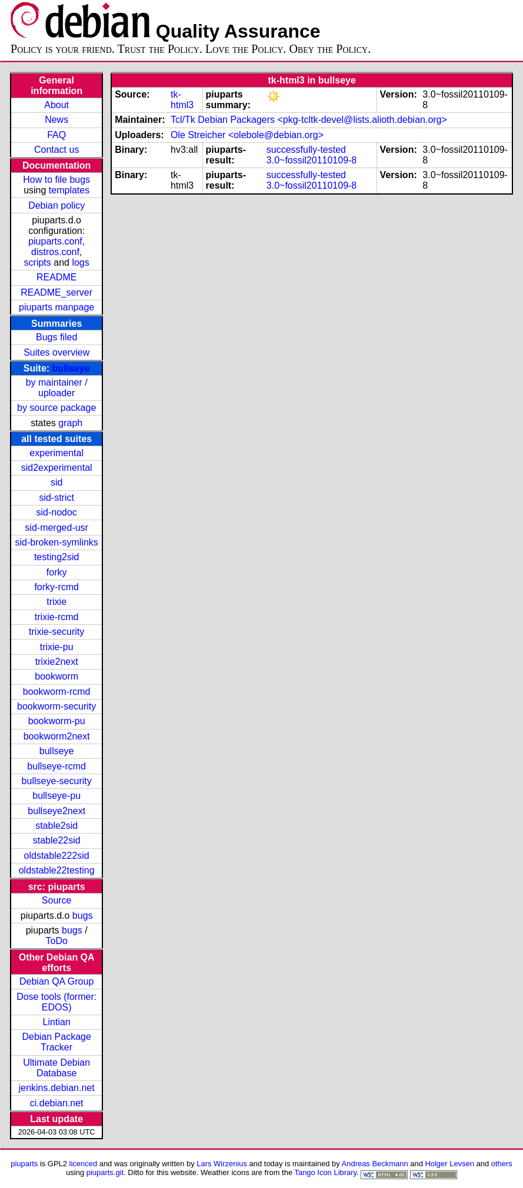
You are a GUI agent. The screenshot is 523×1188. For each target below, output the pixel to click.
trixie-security (56, 632)
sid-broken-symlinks (56, 542)
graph (70, 423)
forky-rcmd (56, 587)
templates (69, 190)
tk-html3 (182, 99)
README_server (56, 292)
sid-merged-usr (56, 528)
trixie (56, 602)
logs (80, 262)
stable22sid (57, 840)
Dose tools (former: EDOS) (56, 1002)
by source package (56, 408)
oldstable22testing (57, 870)
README (56, 277)
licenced (83, 1163)
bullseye (71, 368)
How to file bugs (56, 180)
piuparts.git (105, 1172)
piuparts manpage (56, 307)
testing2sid (56, 557)
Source (57, 900)
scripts (37, 262)
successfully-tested (306, 150)
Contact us (56, 150)
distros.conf (55, 252)
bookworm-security (56, 706)
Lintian (57, 1022)
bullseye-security (57, 781)
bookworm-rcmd (57, 692)
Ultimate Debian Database (56, 1068)
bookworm (56, 676)
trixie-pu (57, 647)
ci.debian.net (57, 1103)
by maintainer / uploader (57, 387)
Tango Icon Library (325, 1172)
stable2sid (56, 826)
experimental (56, 453)
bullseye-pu (56, 796)
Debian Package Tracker (56, 1042)
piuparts (24, 1163)
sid (56, 482)
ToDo (56, 941)
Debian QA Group (56, 981)
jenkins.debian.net (57, 1088)
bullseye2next (56, 811)
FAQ (56, 135)
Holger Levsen (449, 1163)
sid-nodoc (56, 512)
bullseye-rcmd (56, 766)
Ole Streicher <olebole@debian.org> (247, 135)
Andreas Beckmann (375, 1163)
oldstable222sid (56, 856)
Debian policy (56, 205)
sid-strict (56, 498)
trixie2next (56, 662)
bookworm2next (57, 736)
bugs (82, 916)
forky (56, 572)
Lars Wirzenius (221, 1163)
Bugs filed (56, 337)
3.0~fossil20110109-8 (312, 160)
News (56, 120)
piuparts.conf (55, 241)
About (56, 105)
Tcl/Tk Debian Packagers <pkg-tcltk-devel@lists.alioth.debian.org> (309, 120)
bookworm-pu (56, 721)
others (501, 1163)
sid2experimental (56, 468)
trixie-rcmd (57, 617)
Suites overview (56, 352)
